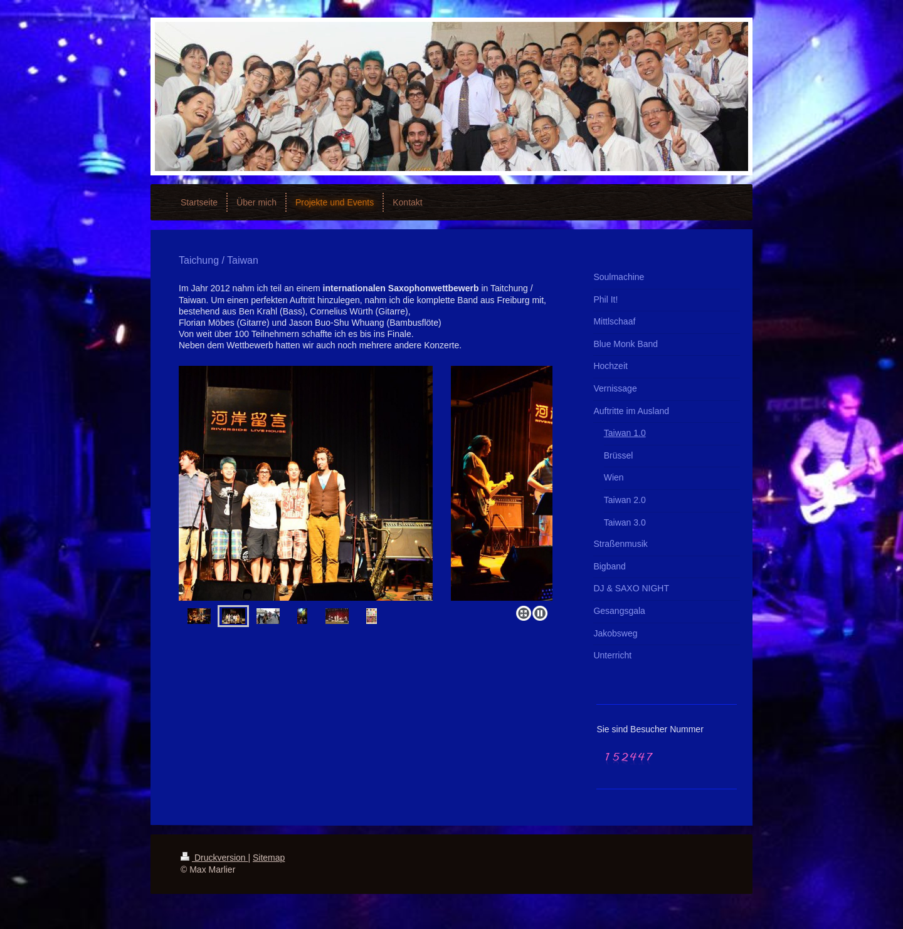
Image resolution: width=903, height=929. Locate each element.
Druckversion (214, 858)
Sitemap (269, 858)
